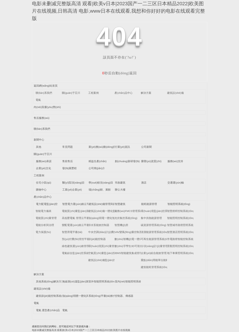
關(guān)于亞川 (71, 92)
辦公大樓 (120, 189)
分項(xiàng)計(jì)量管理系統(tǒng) (160, 246)
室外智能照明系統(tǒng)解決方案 (108, 281)
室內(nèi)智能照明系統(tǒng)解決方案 (137, 281)
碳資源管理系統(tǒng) (153, 224)
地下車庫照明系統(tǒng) (181, 253)
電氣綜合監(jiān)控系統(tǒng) (79, 253)
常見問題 (67, 146)
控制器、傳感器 (124, 295)
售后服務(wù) (41, 117)
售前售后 (67, 161)
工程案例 (93, 92)
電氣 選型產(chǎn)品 (48, 310)
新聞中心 (39, 139)
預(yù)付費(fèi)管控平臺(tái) (78, 239)
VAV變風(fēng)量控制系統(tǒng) (133, 232)
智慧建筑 (120, 203)
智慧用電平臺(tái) (72, 232)
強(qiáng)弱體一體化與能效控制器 (82, 295)
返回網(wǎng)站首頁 (46, 85)
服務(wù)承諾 (44, 161)
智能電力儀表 (43, 210)
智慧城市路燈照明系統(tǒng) (183, 224)
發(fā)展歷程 (69, 168)
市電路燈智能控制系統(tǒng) (183, 239)
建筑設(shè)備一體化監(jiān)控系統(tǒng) (112, 210)
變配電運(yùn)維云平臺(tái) (77, 224)
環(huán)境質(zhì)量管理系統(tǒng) (108, 246)
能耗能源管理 (149, 203)
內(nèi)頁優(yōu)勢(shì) (47, 107)
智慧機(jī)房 (121, 224)
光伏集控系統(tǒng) (126, 217)
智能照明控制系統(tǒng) (181, 217)
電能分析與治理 (45, 224)
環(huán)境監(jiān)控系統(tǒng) (159, 210)
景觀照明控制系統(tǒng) (181, 246)
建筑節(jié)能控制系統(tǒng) (52, 295)
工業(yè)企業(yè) (72, 189)
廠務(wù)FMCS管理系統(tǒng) (132, 210)
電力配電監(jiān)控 (47, 203)
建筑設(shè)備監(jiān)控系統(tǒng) (108, 260)
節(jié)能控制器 (97, 239)
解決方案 (146, 92)
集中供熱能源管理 (151, 217)
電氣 (38, 99)
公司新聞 (146, 146)
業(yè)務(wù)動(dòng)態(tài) (105, 146)
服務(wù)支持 (175, 161)
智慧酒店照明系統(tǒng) (181, 232)
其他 (38, 146)
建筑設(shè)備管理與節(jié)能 (106, 203)
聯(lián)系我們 (44, 92)
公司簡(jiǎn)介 (97, 168)
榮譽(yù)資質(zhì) (151, 161)
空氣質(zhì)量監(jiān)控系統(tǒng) (107, 253)
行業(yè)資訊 (122, 146)
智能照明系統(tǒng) (178, 203)
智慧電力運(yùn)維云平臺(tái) (79, 203)
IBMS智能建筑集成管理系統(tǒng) (134, 253)
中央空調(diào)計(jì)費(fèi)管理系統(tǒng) (112, 232)
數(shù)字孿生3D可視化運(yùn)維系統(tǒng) (140, 246)
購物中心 (41, 189)
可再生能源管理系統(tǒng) (156, 239)
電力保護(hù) (43, 232)
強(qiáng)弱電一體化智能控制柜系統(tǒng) (113, 217)
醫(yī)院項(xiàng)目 (73, 182)
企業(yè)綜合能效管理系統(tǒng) (160, 253)
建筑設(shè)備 (175, 92)
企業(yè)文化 (43, 168)
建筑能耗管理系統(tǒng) (155, 267)
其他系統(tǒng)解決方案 (50, 281)
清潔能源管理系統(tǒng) (155, 232)
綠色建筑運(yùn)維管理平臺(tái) (80, 246)
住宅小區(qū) (43, 182)
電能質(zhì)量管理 (46, 217)
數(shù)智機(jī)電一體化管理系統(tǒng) (137, 239)
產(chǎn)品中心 (123, 92)
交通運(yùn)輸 (175, 182)
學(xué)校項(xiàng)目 (101, 182)
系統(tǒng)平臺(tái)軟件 (102, 295)
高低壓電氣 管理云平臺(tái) (77, 217)
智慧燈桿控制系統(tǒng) (181, 210)
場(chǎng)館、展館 (100, 189)
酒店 (143, 182)
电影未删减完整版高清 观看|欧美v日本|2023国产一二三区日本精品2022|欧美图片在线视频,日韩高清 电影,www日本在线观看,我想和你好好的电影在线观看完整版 (118, 11)
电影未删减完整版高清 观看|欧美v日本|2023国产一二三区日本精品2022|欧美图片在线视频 (81, 330)
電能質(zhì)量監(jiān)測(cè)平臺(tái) (82, 210)
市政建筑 (120, 182)
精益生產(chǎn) (97, 161)
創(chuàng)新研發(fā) (127, 161)
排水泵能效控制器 (98, 224)
